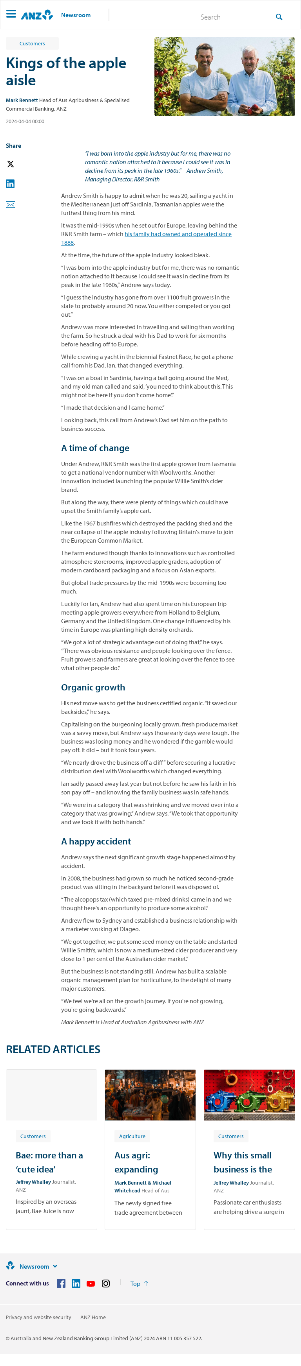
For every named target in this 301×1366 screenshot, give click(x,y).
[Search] (242, 16)
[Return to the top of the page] (139, 1283)
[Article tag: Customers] (33, 1136)
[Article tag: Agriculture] (132, 1136)
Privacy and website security (38, 1317)
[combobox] (242, 16)
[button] (11, 15)
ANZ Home (93, 1317)
